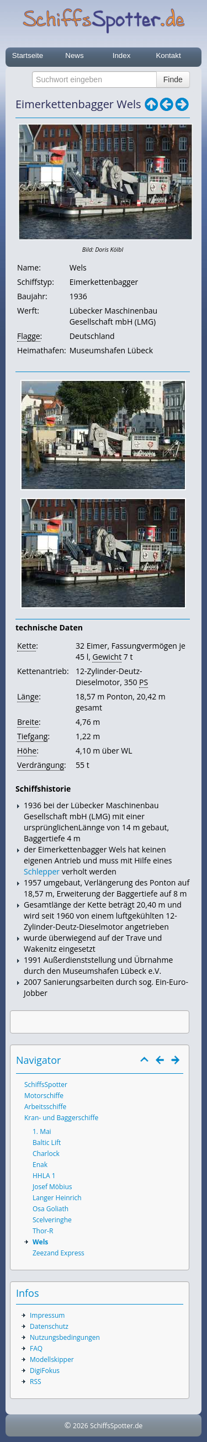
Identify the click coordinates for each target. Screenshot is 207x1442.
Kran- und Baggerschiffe (61, 1117)
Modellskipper (52, 1359)
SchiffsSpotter (45, 1084)
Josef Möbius (52, 1186)
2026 (80, 1425)
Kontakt (168, 55)
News (74, 55)
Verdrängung (40, 765)
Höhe (26, 750)
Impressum (47, 1315)
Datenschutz (49, 1326)
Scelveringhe (52, 1219)
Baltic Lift (47, 1142)
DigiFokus (45, 1370)
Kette (26, 645)
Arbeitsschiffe (45, 1106)
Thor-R (43, 1231)
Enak (40, 1164)
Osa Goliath (50, 1208)
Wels (40, 1242)
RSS (35, 1381)
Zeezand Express (58, 1253)
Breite (28, 722)
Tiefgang (32, 736)
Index (122, 55)
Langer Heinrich (57, 1197)
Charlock (46, 1153)
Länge (28, 696)
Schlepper (42, 871)
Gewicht (106, 656)
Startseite (27, 55)
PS (143, 682)
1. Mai (42, 1131)
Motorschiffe (43, 1095)
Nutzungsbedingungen (65, 1337)
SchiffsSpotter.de (116, 1425)
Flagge (28, 336)
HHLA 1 (44, 1175)
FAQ (36, 1348)
